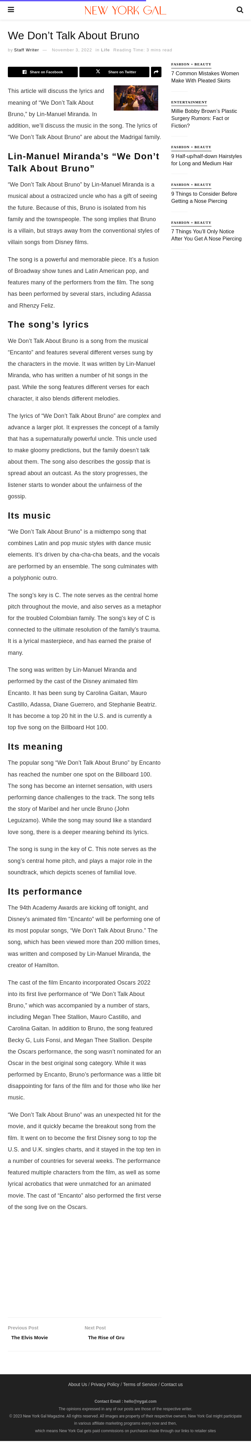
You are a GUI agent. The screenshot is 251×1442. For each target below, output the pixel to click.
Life (105, 49)
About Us (77, 1385)
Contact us (172, 1385)
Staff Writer (26, 49)
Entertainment (189, 102)
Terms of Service (140, 1385)
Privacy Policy (105, 1385)
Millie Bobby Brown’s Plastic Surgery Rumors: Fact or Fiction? (204, 118)
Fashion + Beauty (191, 64)
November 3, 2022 (72, 49)
